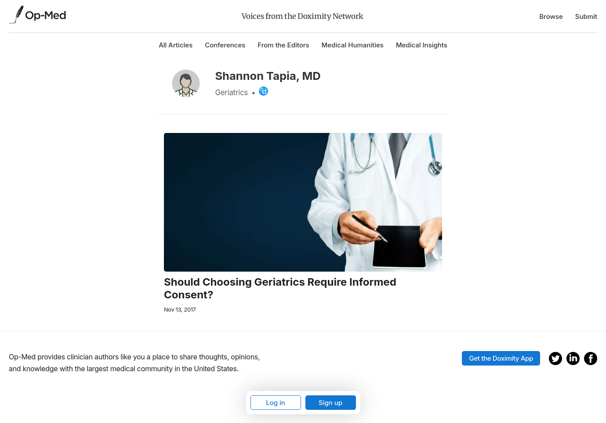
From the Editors (283, 45)
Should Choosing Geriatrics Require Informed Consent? (280, 288)
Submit (586, 16)
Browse (551, 16)
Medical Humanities (353, 45)
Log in (275, 402)
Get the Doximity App (501, 358)
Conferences (225, 45)
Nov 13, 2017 (180, 309)
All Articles (175, 45)
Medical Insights (421, 45)
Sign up (330, 402)
